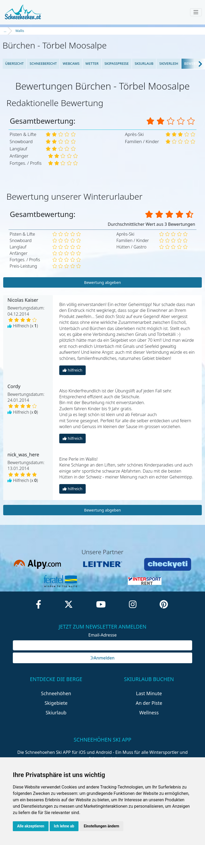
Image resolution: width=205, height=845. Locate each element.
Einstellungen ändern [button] (101, 826)
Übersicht (14, 63)
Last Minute (149, 693)
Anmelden (102, 658)
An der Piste (149, 703)
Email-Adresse (102, 635)
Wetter (91, 63)
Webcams (71, 63)
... (5, 31)
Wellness (149, 712)
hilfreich (72, 370)
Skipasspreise (116, 63)
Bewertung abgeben (102, 282)
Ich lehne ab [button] (64, 826)
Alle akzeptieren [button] (30, 826)
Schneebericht (43, 63)
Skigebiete (56, 703)
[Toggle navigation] (196, 12)
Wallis (19, 31)
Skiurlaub (144, 63)
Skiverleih (168, 63)
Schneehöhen (56, 693)
